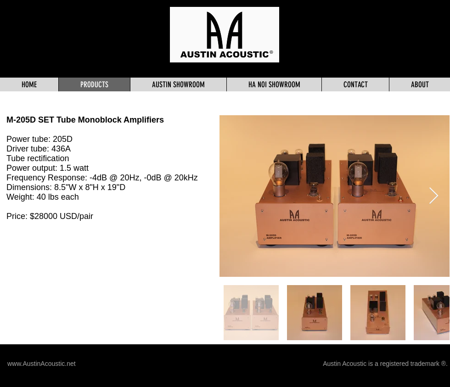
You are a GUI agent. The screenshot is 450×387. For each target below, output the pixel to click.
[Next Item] (433, 196)
